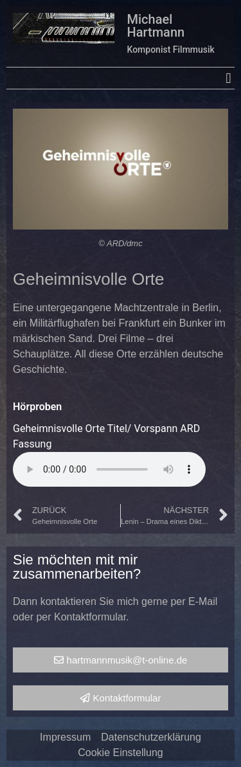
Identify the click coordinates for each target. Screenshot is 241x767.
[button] (228, 78)
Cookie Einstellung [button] (120, 752)
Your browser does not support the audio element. (109, 469)
